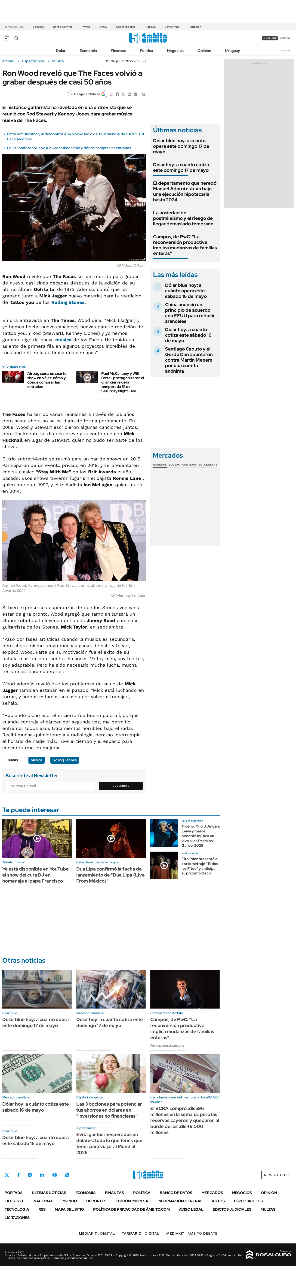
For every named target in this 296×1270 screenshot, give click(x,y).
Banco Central (62, 26)
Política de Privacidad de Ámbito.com (131, 1209)
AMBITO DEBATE (191, 1233)
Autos (218, 1201)
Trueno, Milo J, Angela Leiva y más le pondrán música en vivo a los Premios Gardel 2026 (201, 836)
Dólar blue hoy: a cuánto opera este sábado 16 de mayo (186, 290)
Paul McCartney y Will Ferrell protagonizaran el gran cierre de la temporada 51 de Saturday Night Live (122, 382)
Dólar (61, 50)
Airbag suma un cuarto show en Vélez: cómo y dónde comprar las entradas (47, 380)
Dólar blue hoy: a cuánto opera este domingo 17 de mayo (181, 146)
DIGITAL (97, 1233)
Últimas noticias (49, 1192)
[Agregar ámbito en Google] (87, 94)
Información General (180, 1201)
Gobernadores (125, 26)
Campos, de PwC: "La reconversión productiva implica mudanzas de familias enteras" (185, 245)
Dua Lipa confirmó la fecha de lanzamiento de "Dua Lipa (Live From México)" (110, 875)
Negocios (175, 50)
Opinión (204, 50)
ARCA (103, 26)
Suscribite (121, 785)
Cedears (210, 464)
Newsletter (285, 50)
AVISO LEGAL (191, 1209)
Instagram (30, 1175)
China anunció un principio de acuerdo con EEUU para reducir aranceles (190, 313)
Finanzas (118, 50)
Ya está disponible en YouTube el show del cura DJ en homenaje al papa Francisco (35, 875)
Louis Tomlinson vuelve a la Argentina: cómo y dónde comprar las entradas (69, 147)
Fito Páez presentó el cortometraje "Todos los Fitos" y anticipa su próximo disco (200, 866)
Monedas (160, 464)
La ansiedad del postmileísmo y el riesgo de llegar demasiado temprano (183, 218)
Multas (268, 1209)
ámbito (8, 61)
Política (146, 50)
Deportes (96, 1201)
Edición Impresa (132, 1201)
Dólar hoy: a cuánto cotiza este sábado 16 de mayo (188, 335)
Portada (14, 1192)
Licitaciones (17, 1217)
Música (58, 61)
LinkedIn (42, 1175)
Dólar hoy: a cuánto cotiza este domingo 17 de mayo (181, 167)
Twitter (7, 1175)
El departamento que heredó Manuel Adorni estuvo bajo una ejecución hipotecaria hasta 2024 (184, 191)
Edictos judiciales (232, 1209)
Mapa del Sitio (69, 1209)
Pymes (85, 26)
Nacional (43, 1201)
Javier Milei (172, 26)
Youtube (54, 1175)
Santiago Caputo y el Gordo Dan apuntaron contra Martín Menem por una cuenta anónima (189, 360)
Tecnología (17, 1209)
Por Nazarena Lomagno (167, 1045)
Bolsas (174, 464)
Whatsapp (67, 1175)
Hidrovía (150, 26)
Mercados (212, 1192)
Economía (88, 50)
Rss (42, 1209)
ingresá (285, 38)
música (63, 339)
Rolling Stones (68, 302)
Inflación (195, 26)
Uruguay (232, 50)
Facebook (18, 1175)
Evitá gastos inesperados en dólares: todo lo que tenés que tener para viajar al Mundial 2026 (109, 1143)
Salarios (38, 26)
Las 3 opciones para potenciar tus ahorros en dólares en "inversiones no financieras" (109, 1110)
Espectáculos (33, 61)
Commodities (192, 464)
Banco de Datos (176, 1192)
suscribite (270, 38)
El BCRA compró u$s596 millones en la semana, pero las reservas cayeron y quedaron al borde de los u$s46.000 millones (184, 1120)
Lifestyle (14, 1201)
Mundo (69, 1201)
